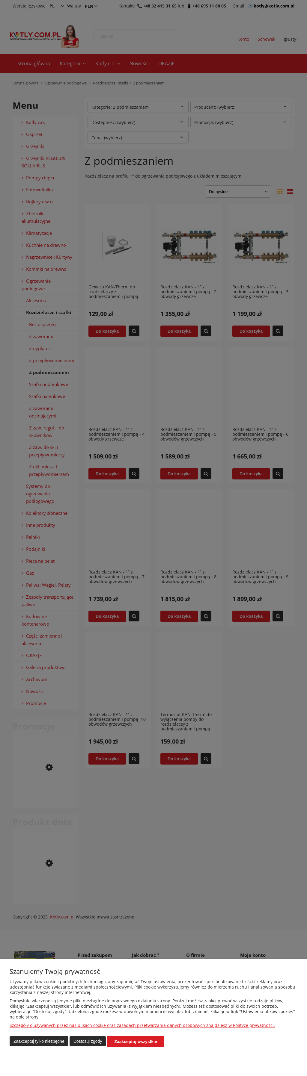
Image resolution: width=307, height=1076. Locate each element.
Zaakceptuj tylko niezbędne (38, 1041)
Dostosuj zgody (87, 1041)
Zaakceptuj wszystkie (135, 1041)
